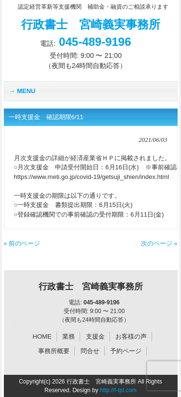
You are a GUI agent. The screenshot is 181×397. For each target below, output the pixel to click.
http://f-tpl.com (118, 390)
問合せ (90, 351)
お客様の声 (131, 336)
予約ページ (125, 351)
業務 (68, 336)
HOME (42, 336)
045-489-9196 (95, 41)
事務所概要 (54, 351)
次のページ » (159, 243)
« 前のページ (22, 243)
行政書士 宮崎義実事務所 (90, 24)
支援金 (95, 336)
